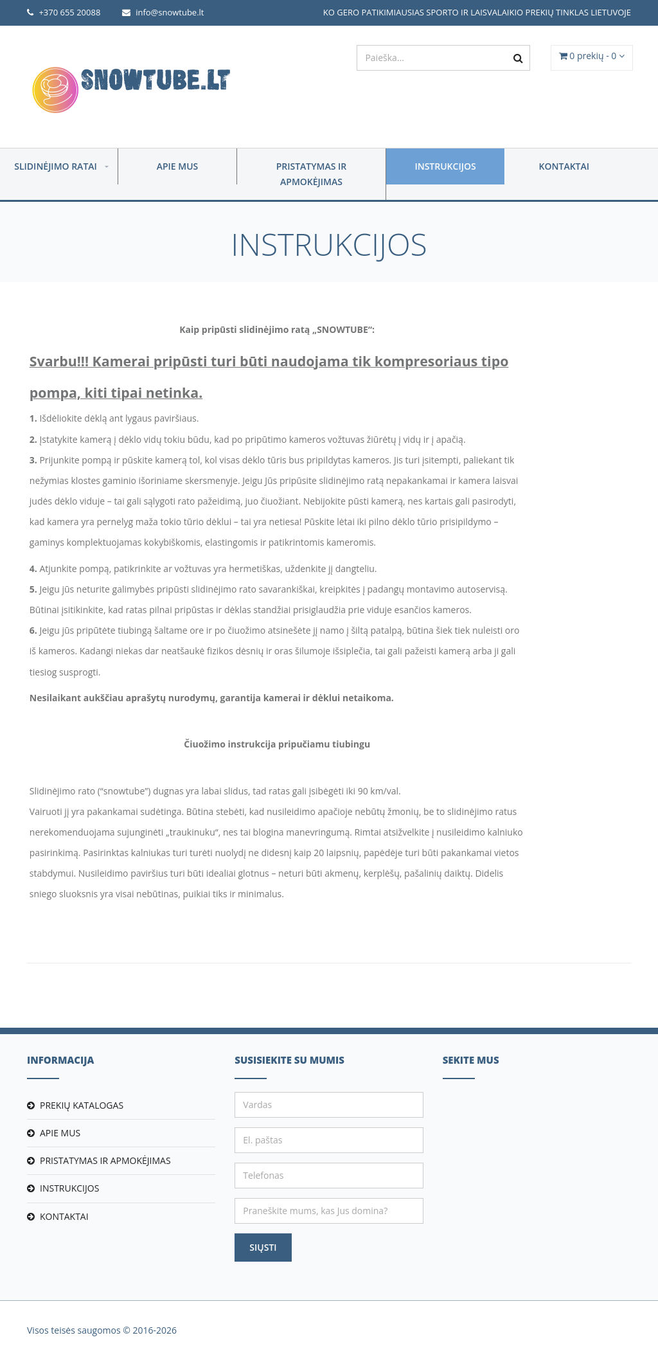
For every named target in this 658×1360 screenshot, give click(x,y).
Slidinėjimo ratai (55, 166)
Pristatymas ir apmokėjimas (311, 174)
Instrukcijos (445, 166)
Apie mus (178, 166)
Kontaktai (564, 166)
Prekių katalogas (81, 1105)
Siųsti (262, 1247)
